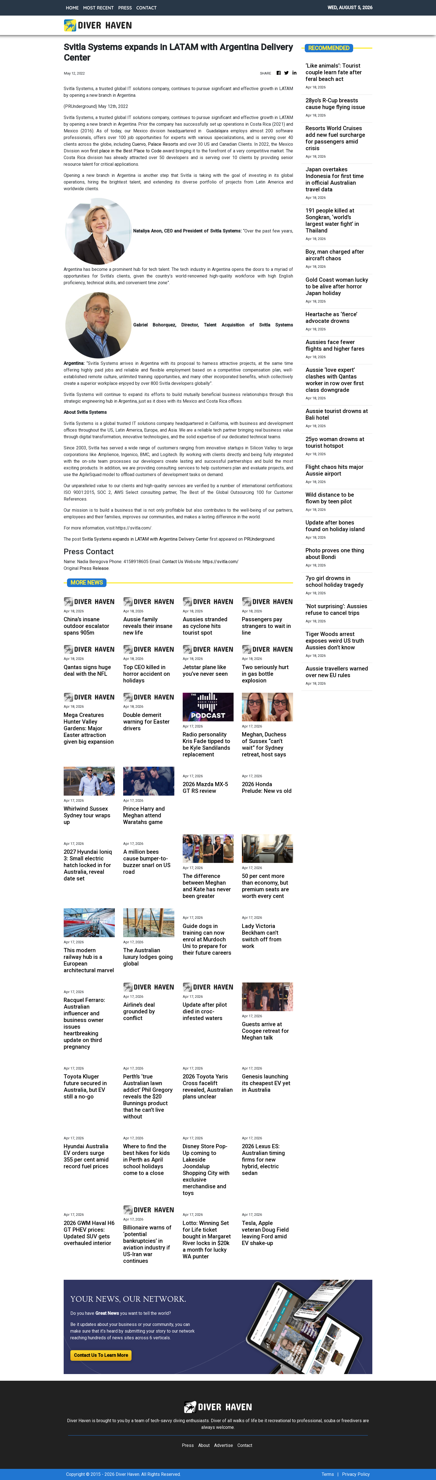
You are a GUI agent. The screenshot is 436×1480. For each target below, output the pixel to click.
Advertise (223, 1445)
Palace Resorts (163, 144)
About (204, 1445)
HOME (72, 8)
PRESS (125, 8)
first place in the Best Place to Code (125, 151)
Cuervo (139, 144)
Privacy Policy (356, 1474)
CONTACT (146, 8)
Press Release (94, 568)
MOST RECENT (98, 8)
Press (188, 1445)
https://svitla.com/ (221, 561)
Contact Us (172, 561)
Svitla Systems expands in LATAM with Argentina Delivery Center (145, 539)
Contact (244, 1445)
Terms (328, 1474)
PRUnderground (259, 539)
